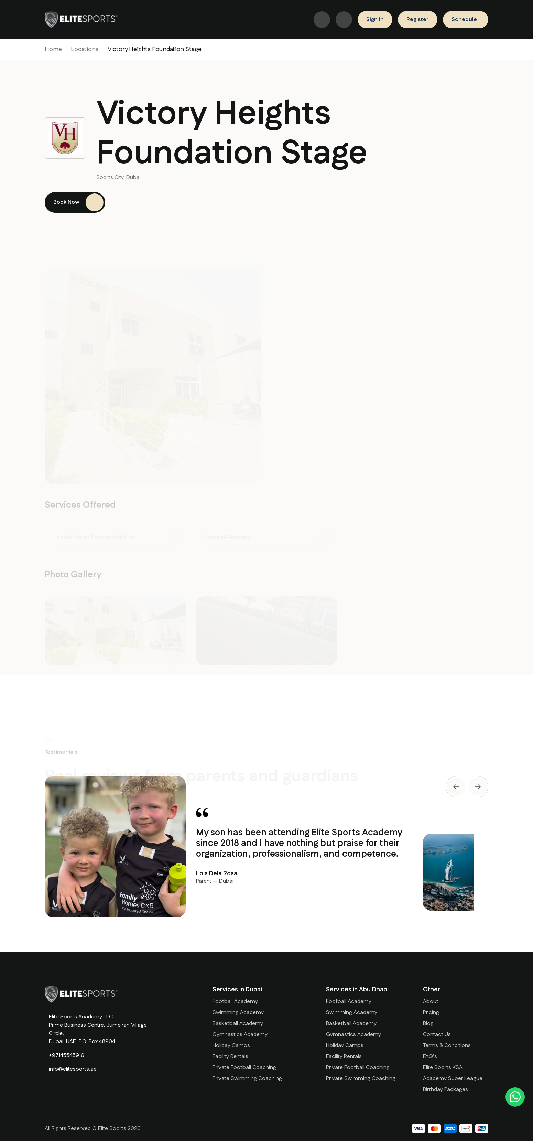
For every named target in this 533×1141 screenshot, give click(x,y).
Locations (85, 49)
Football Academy (235, 1001)
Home (53, 49)
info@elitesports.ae (73, 1069)
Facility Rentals (230, 1056)
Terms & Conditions (447, 1045)
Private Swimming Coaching (247, 1078)
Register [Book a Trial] (417, 19)
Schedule (464, 19)
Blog (428, 1023)
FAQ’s (430, 1056)
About (430, 1001)
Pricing (431, 1012)
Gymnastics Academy (240, 1034)
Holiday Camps (231, 1045)
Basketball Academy (238, 1023)
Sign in (375, 19)
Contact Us (437, 1034)
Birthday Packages (445, 1089)
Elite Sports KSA (443, 1067)
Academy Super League (452, 1078)
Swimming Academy (238, 1012)
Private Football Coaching (244, 1067)
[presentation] (456, 787)
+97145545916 (66, 1055)
